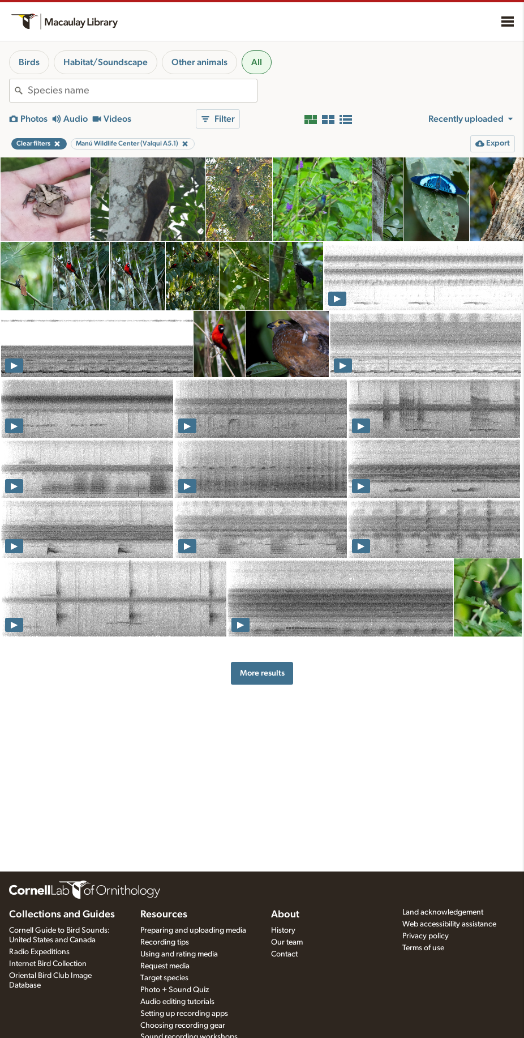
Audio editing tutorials (177, 1002)
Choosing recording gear (182, 1026)
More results (262, 673)
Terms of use (423, 948)
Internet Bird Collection (48, 964)
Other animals (199, 62)
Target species (164, 978)
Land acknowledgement (442, 912)
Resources (163, 914)
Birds (29, 62)
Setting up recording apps (184, 1014)
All (256, 62)
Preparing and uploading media (193, 930)
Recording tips (164, 942)
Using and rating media (179, 954)
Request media (165, 966)
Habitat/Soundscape (105, 62)
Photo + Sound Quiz (174, 990)
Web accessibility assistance (449, 924)
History (283, 930)
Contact (284, 954)
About (285, 914)
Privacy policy (425, 936)
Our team (287, 942)
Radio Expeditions (39, 952)
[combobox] (142, 90)
